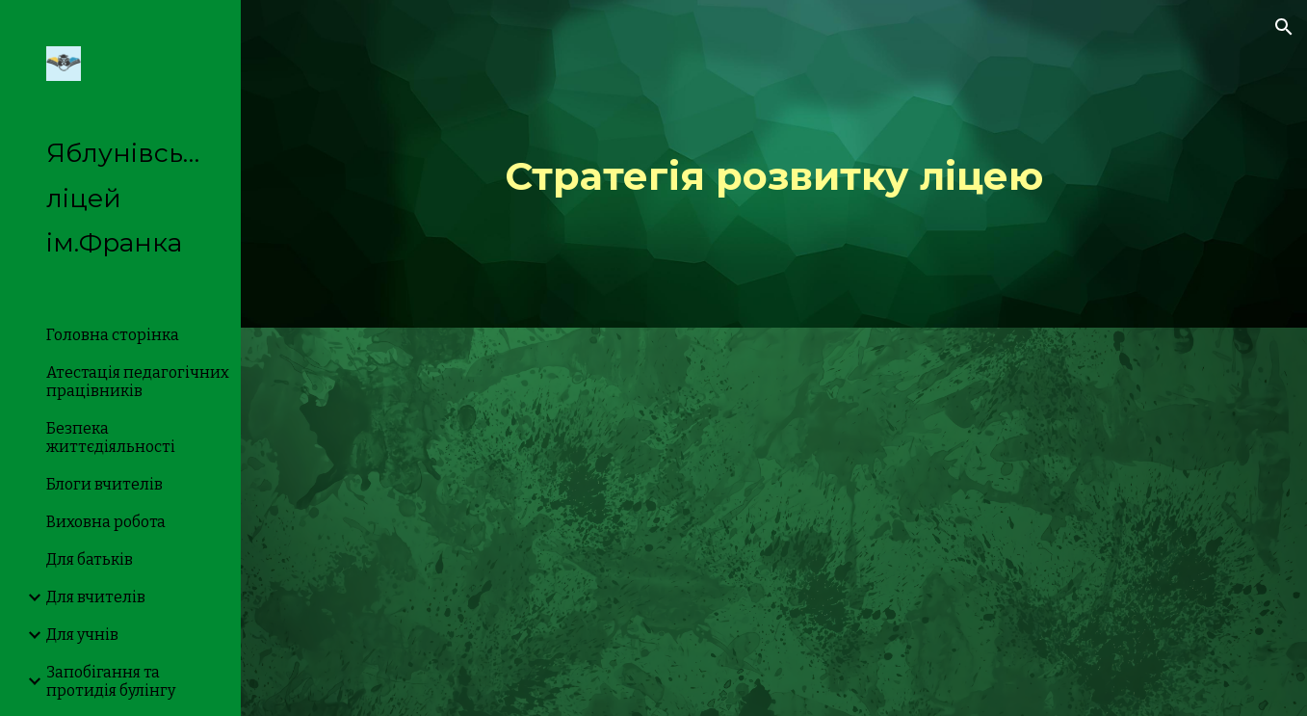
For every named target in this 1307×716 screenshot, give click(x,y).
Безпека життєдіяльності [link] (110, 437)
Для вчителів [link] (95, 597)
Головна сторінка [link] (112, 335)
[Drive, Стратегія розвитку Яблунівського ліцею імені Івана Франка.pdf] (774, 522)
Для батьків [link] (89, 559)
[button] (1284, 27)
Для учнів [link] (82, 634)
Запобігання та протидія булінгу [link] (110, 681)
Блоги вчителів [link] (104, 484)
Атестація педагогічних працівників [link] (137, 381)
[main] (773, 164)
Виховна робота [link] (106, 522)
